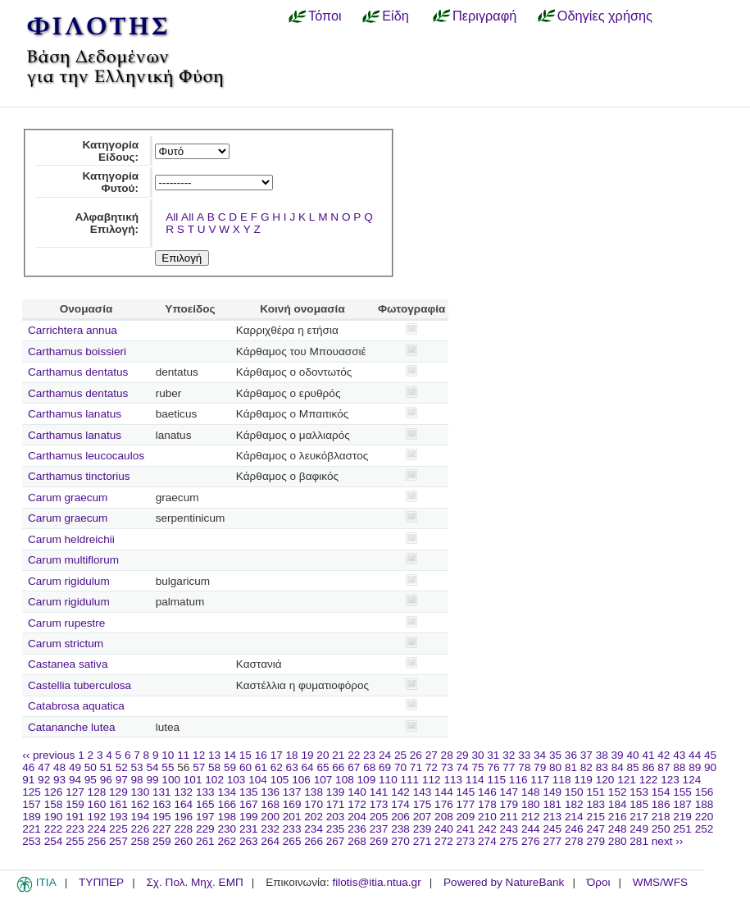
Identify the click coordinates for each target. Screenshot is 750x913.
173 (379, 804)
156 (704, 792)
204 (357, 816)
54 (152, 767)
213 (552, 816)
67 (354, 767)
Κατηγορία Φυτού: (110, 182)
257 (118, 841)
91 (28, 780)
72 (431, 767)
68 (369, 767)
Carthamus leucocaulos (86, 456)
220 (704, 816)
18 (292, 755)
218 (661, 816)
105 (279, 780)
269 (379, 841)
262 (226, 841)
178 (487, 804)
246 (574, 829)
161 (118, 804)
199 (248, 816)
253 (31, 841)
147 (509, 792)
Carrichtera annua (72, 330)
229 (205, 829)
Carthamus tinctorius (79, 476)
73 (447, 767)
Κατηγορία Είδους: (110, 151)
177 (466, 804)
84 (617, 767)
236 (357, 829)
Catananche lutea (72, 727)
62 (276, 767)
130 (140, 792)
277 (552, 841)
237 (379, 829)
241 (466, 829)
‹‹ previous (48, 755)
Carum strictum (65, 643)
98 (137, 780)
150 (574, 792)
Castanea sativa (67, 664)
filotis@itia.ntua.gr (376, 882)
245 (552, 829)
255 (75, 841)
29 (463, 755)
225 (118, 829)
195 (161, 816)
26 (416, 755)
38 (602, 755)
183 (595, 804)
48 (59, 767)
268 (357, 841)
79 (540, 767)
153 (639, 792)
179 (509, 804)
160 (97, 804)
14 (230, 755)
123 (670, 780)
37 (586, 755)
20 (322, 755)
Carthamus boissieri (77, 351)
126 (53, 792)
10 (167, 755)
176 (443, 804)
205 (379, 816)
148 (530, 792)
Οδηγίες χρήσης (604, 15)
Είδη (395, 15)
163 (161, 804)
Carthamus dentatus (78, 372)
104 (257, 780)
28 (447, 755)
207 (422, 816)
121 (626, 780)
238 (400, 829)
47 (44, 767)
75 (477, 767)
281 (639, 841)
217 (639, 816)
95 (90, 780)
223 (75, 829)
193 (118, 816)
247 (595, 829)
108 (344, 780)
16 (261, 755)
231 (248, 829)
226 (140, 829)
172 (357, 804)
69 (385, 767)
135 (248, 792)
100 (170, 780)
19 (307, 755)
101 (193, 780)
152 (617, 792)
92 (44, 780)
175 (422, 804)
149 (552, 792)
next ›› (668, 841)
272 (443, 841)
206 (400, 816)
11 (183, 755)
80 (555, 767)
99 (152, 780)
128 (97, 792)
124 (692, 780)
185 (639, 804)
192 (97, 816)
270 (400, 841)
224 (97, 829)
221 (31, 829)
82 (586, 767)
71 (416, 767)
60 (245, 767)
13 (214, 755)
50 (90, 767)
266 (313, 841)
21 (338, 755)
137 (292, 792)
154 (661, 792)
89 (695, 767)
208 (443, 816)
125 (31, 792)
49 (75, 767)
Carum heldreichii (71, 539)
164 (183, 804)
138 (313, 792)
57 (199, 767)
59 (230, 767)
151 (595, 792)
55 (167, 767)
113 (452, 780)
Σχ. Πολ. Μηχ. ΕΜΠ (194, 882)
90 (710, 767)
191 (75, 816)
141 (379, 792)
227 (161, 829)
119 (583, 780)
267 (335, 841)
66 (338, 767)
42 (663, 755)
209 (466, 816)
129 (118, 792)
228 (183, 829)
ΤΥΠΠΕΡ (101, 882)
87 (663, 767)
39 (617, 755)
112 (431, 780)
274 (487, 841)
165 (205, 804)
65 (322, 767)
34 (540, 755)
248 (617, 829)
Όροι (599, 882)
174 (400, 804)
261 (205, 841)
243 (509, 829)
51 (106, 767)
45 (710, 755)
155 (682, 792)
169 (292, 804)
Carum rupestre (66, 623)
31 (493, 755)
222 (53, 829)
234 (313, 829)
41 (648, 755)
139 (335, 792)
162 (140, 804)
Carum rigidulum (69, 581)
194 (140, 816)
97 (122, 780)
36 (571, 755)
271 (422, 841)
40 (632, 755)
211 (509, 816)
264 (270, 841)
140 (357, 792)
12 (199, 755)
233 (292, 829)
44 (695, 755)
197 (205, 816)
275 (509, 841)
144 (443, 792)
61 (261, 767)
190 (53, 816)
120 (605, 780)
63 (292, 767)
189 (31, 816)
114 (475, 780)
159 (75, 804)
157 (31, 804)
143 (422, 792)
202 (313, 816)
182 (574, 804)
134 (226, 792)
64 (308, 767)
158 (53, 804)
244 (530, 829)
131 (161, 792)
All (172, 217)
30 (477, 755)
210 (487, 816)
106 (301, 780)
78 (524, 767)
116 (518, 780)
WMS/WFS (660, 882)
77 (508, 767)
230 (226, 829)
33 (524, 755)
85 (633, 767)
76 (493, 767)
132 (183, 792)
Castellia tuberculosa (79, 685)
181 (552, 804)
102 (214, 780)
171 (335, 804)
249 (639, 829)
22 (354, 755)
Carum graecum (67, 497)
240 (443, 829)
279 (595, 841)
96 (106, 780)
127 (75, 792)
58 (214, 767)
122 (648, 780)
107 (323, 780)
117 (539, 780)
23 (369, 755)
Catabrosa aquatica (76, 706)
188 (704, 804)
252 (704, 829)
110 (388, 780)
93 (59, 780)
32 (508, 755)
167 (248, 804)
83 (602, 767)
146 (487, 792)
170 (313, 804)
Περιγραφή (484, 15)
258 (140, 841)
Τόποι (325, 15)
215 (595, 816)
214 (574, 816)
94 (75, 780)
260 (183, 841)
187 (682, 804)
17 (276, 755)
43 (679, 755)
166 (226, 804)
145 (466, 792)
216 (617, 816)
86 (648, 767)
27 (431, 755)
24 (385, 755)
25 (400, 755)
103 (236, 780)
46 (28, 767)
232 (270, 829)
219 (682, 816)
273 (466, 841)
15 (245, 755)
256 (97, 841)
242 (487, 829)
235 (335, 829)
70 (400, 767)
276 (530, 841)
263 (248, 841)
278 (574, 841)
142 (400, 792)
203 (335, 816)
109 (366, 780)
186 (661, 804)
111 (410, 780)
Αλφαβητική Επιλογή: (107, 223)
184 (617, 804)
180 (530, 804)
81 (571, 767)
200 (270, 816)
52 (122, 767)
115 (496, 780)
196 (183, 816)
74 (463, 767)
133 (205, 792)
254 (53, 841)
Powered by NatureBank (503, 882)
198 (226, 816)
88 (679, 767)
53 (137, 767)
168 (270, 804)
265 (292, 841)
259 (161, 841)
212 (530, 816)
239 (422, 829)
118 (561, 780)
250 (661, 829)
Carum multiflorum (73, 560)
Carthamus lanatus (74, 414)
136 (270, 792)
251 (682, 829)
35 (555, 755)
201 (292, 816)
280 (617, 841)
